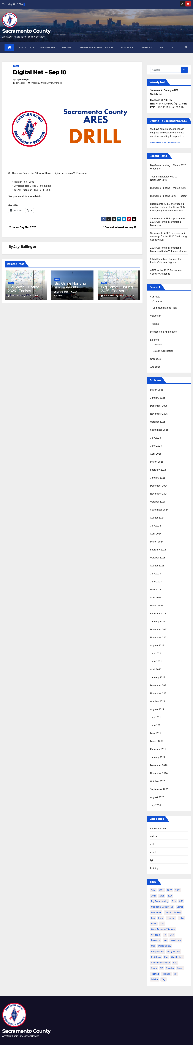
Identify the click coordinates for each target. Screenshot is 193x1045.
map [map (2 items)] (171, 935)
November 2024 (159, 493)
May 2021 (155, 733)
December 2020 (159, 765)
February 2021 (158, 749)
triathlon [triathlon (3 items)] (166, 974)
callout (154, 836)
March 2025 (156, 461)
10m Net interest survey (119, 227)
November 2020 (159, 773)
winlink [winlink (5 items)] (154, 979)
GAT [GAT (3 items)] (162, 923)
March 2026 (156, 389)
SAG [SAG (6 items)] (175, 962)
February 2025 (158, 469)
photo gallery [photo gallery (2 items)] (164, 946)
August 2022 (157, 645)
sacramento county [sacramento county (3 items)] (160, 962)
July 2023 (155, 573)
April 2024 (155, 533)
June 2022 (156, 661)
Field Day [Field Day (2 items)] (171, 918)
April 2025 (155, 453)
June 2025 (156, 445)
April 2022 (155, 669)
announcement (158, 828)
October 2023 (157, 557)
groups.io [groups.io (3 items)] (155, 935)
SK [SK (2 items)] (161, 968)
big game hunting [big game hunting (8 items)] (159, 901)
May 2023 (155, 589)
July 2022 (155, 653)
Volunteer (47, 47)
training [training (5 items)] (155, 974)
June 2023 (156, 581)
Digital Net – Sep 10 (39, 72)
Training (67, 47)
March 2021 (156, 741)
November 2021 (159, 693)
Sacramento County (26, 31)
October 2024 (157, 501)
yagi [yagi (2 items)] (163, 979)
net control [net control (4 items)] (176, 940)
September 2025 (159, 429)
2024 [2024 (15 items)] (153, 896)
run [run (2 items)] (166, 957)
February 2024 (158, 549)
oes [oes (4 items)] (153, 946)
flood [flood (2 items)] (154, 923)
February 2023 (158, 613)
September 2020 (159, 789)
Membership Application (96, 47)
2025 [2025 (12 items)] (161, 896)
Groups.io (147, 47)
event (153, 852)
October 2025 (157, 421)
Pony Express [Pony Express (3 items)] (173, 951)
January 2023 (157, 621)
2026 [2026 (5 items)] (170, 896)
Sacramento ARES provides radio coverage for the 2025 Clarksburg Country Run (168, 236)
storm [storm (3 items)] (180, 968)
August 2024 (157, 517)
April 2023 (155, 597)
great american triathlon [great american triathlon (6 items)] (163, 929)
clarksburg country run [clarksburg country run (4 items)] (162, 907)
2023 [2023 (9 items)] (177, 890)
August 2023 (157, 565)
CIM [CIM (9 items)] (181, 901)
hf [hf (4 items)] (165, 935)
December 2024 (159, 485)
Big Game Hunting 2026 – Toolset (24, 289)
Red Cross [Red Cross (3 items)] (156, 957)
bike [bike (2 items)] (174, 901)
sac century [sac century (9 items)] (177, 957)
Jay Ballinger (22, 80)
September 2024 (159, 509)
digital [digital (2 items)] (180, 907)
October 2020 (157, 781)
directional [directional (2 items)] (156, 912)
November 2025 (159, 413)
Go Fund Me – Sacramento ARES (167, 142)
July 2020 (155, 805)
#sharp (58, 83)
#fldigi (43, 83)
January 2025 (157, 477)
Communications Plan (164, 307)
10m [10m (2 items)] (153, 890)
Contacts (25, 47)
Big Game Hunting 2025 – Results (70, 285)
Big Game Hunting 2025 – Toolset (117, 289)
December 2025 (159, 405)
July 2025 (155, 437)
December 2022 (159, 629)
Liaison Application (162, 350)
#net (50, 83)
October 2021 (157, 701)
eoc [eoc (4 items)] (153, 918)
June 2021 (156, 725)
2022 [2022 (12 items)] (169, 890)
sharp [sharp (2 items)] (154, 968)
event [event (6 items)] (160, 918)
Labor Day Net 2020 (22, 227)
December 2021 (159, 685)
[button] (186, 47)
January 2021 (157, 757)
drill (16, 66)
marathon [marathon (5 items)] (155, 940)
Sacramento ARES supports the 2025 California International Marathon (167, 222)
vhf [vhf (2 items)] (175, 974)
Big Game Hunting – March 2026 (168, 188)
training (154, 868)
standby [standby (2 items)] (170, 968)
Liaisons (126, 47)
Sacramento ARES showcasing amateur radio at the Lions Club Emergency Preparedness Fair (167, 207)
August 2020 (157, 797)
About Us (166, 47)
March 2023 (156, 605)
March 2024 (156, 541)
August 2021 (157, 709)
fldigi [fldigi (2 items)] (181, 918)
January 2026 (157, 397)
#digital (35, 83)
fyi (151, 860)
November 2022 (159, 637)
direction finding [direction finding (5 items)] (173, 912)
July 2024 (155, 525)
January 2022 (157, 677)
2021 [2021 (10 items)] (161, 890)
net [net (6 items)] (165, 940)
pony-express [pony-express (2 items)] (157, 951)
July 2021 (155, 717)
